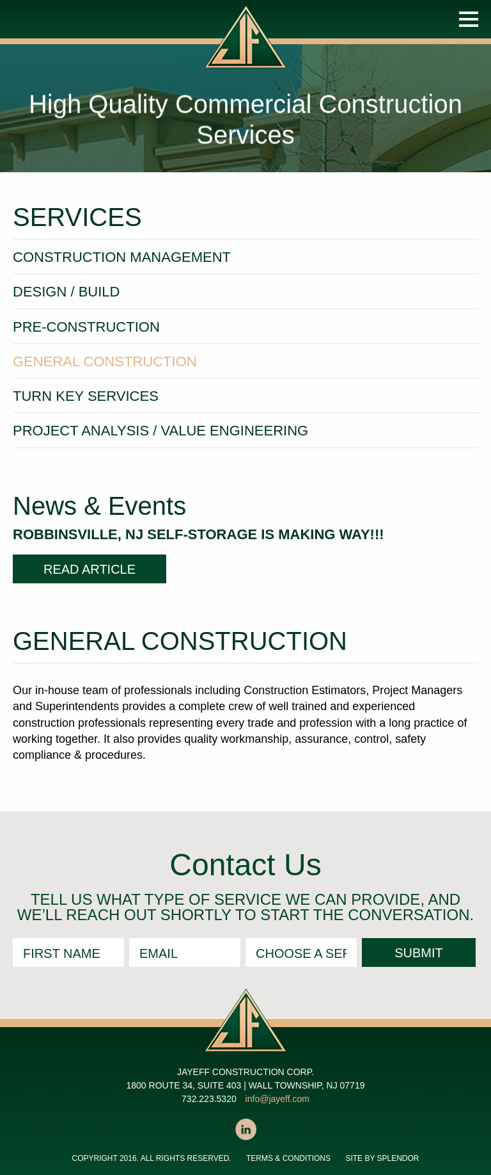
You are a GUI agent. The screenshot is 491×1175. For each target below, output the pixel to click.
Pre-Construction (86, 327)
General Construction (105, 361)
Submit (418, 953)
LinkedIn (245, 1129)
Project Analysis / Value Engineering (160, 431)
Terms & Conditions (288, 1158)
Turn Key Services (86, 396)
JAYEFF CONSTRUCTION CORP (248, 50)
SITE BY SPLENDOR (382, 1158)
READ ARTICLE (89, 569)
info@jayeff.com (277, 1099)
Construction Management (122, 257)
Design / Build (66, 292)
